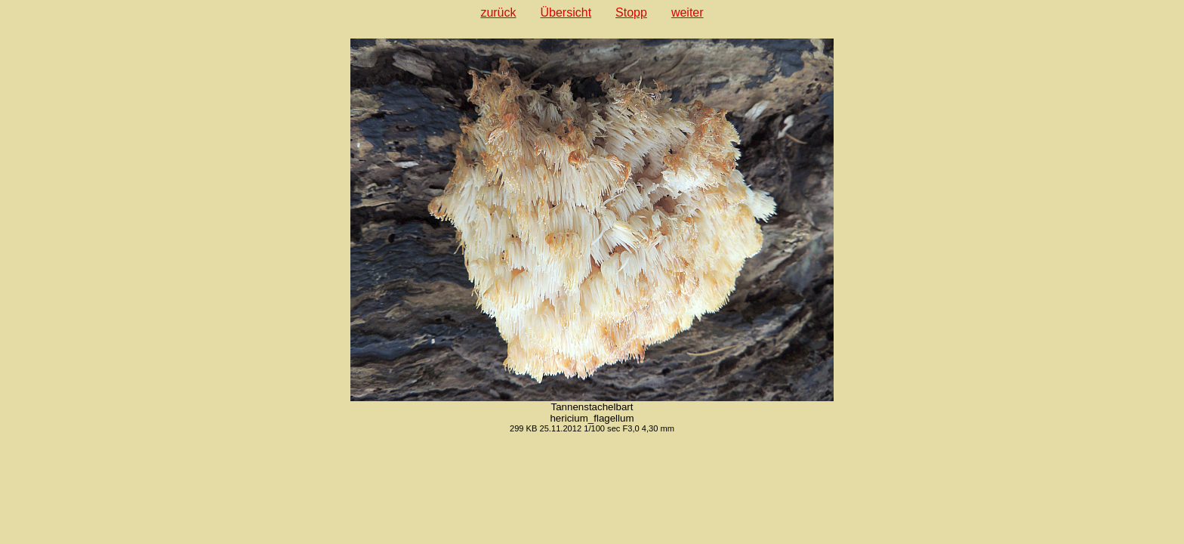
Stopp (631, 12)
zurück (498, 12)
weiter (687, 12)
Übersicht (566, 12)
